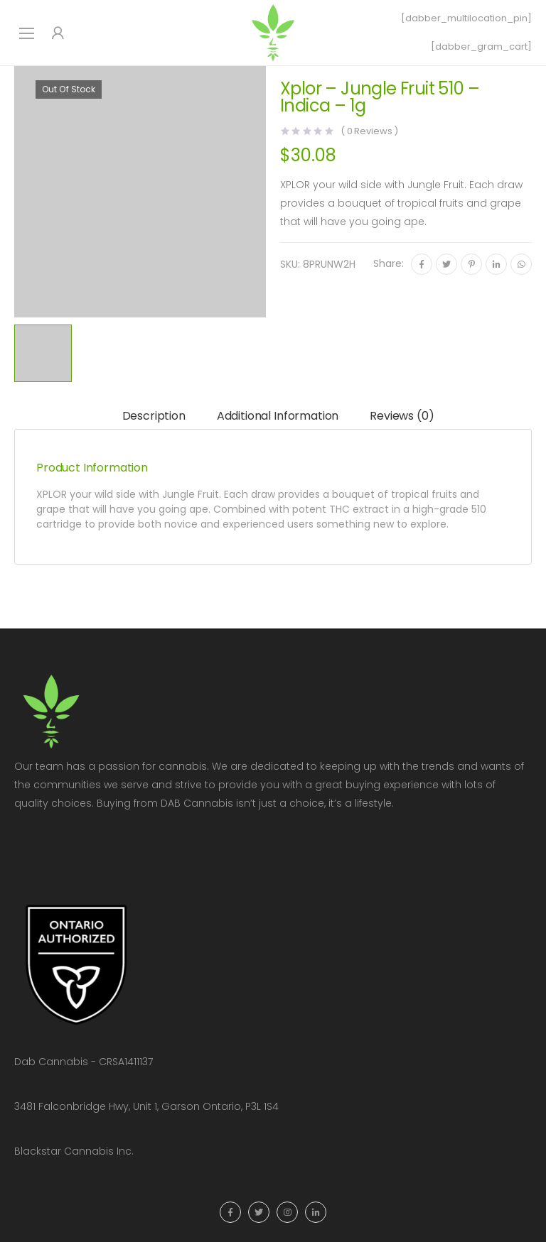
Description (154, 416)
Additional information (277, 416)
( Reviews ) (369, 131)
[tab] (154, 416)
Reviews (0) (402, 416)
